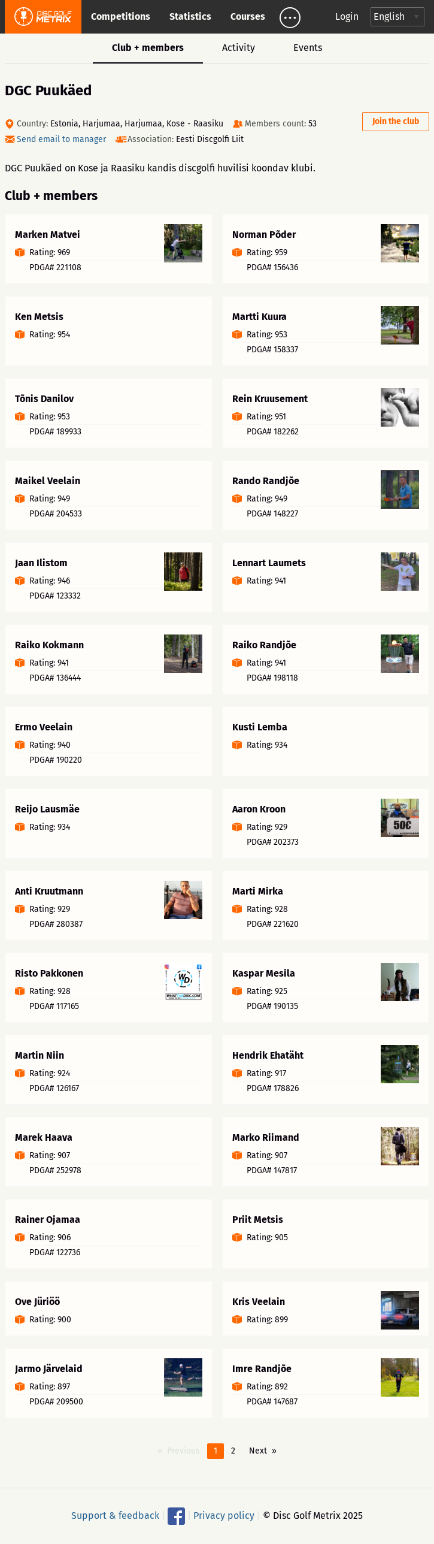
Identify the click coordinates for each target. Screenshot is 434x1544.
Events (307, 47)
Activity (238, 47)
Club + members (148, 47)
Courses (247, 16)
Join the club (395, 121)
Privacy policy (223, 1515)
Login (347, 16)
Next (258, 1451)
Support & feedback (115, 1515)
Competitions (120, 16)
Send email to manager (61, 139)
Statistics (190, 16)
